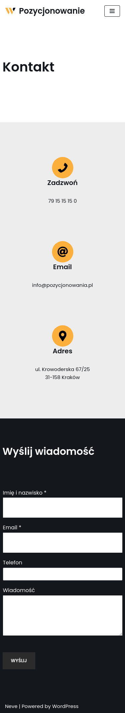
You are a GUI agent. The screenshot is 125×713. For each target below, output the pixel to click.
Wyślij (19, 661)
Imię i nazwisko (25, 493)
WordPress (65, 706)
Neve (11, 706)
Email (12, 527)
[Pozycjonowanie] (45, 11)
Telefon (12, 562)
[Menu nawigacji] (112, 11)
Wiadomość (19, 590)
